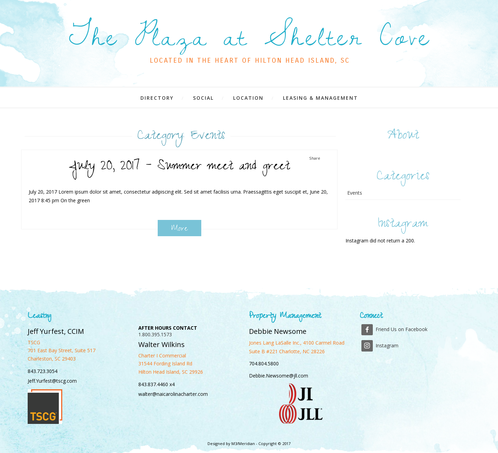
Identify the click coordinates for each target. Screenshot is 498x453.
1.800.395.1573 (155, 334)
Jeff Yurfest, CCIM (56, 331)
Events (354, 192)
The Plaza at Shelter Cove (250, 37)
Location (248, 98)
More (179, 229)
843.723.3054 (42, 371)
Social (203, 98)
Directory (157, 98)
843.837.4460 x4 (156, 384)
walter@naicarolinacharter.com (173, 394)
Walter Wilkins (161, 344)
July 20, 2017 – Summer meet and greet (179, 167)
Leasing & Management (320, 98)
